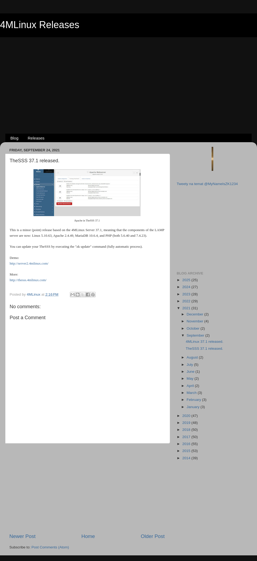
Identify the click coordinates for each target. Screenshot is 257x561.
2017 (186, 437)
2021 (186, 308)
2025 (186, 280)
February (194, 400)
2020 (186, 416)
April (191, 386)
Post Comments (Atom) (50, 547)
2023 (186, 294)
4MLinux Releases (39, 24)
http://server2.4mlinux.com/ (29, 263)
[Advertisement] (128, 76)
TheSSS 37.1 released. (204, 349)
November (195, 321)
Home (88, 536)
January (194, 407)
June (191, 372)
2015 (186, 451)
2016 (186, 444)
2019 (186, 423)
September (196, 335)
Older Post (153, 536)
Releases (36, 138)
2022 (186, 301)
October (194, 328)
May (190, 378)
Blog (14, 138)
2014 (186, 458)
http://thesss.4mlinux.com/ (28, 280)
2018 (186, 430)
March (192, 393)
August (193, 357)
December (195, 314)
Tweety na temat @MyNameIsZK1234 (207, 184)
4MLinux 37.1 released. (204, 342)
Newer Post (22, 536)
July (190, 365)
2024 (186, 287)
